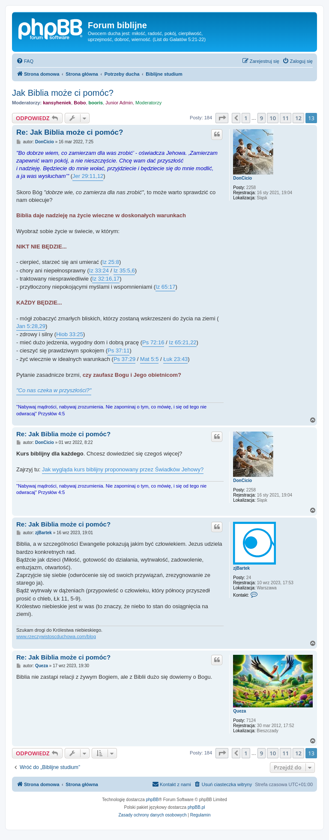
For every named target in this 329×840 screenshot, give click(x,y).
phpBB (152, 799)
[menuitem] (24, 61)
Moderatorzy (148, 102)
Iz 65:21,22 (182, 342)
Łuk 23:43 (175, 359)
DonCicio (242, 178)
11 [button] (285, 118)
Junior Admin (119, 102)
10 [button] (272, 118)
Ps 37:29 (124, 359)
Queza (239, 711)
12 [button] (298, 118)
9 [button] (261, 118)
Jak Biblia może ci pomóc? (63, 93)
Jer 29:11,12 (87, 176)
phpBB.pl (196, 807)
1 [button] (245, 118)
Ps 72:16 (153, 342)
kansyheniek (57, 102)
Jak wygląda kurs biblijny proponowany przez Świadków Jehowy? (122, 469)
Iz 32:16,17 (106, 278)
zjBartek (241, 568)
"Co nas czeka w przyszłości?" (53, 390)
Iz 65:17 (165, 287)
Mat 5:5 (149, 359)
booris (96, 102)
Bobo (80, 102)
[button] (221, 118)
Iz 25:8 (110, 262)
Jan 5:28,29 (30, 326)
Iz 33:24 (99, 270)
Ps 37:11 (118, 350)
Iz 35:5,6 (124, 270)
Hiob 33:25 (69, 334)
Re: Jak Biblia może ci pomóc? (69, 132)
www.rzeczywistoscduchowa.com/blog (56, 636)
